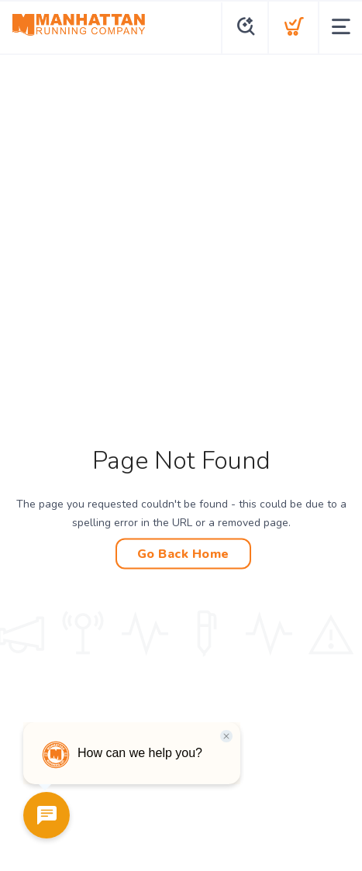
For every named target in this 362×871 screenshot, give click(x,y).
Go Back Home (183, 554)
